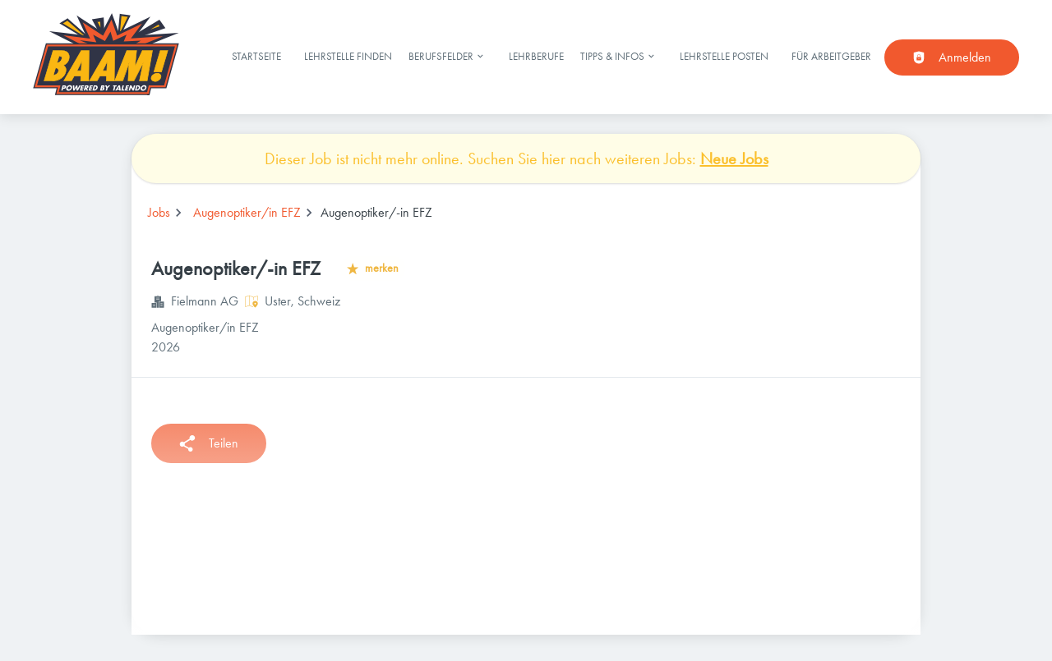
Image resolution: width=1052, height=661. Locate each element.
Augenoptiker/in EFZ (247, 212)
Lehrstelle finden (348, 56)
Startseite (256, 56)
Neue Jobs (734, 158)
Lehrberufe (536, 56)
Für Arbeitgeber (831, 56)
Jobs (159, 212)
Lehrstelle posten (724, 56)
